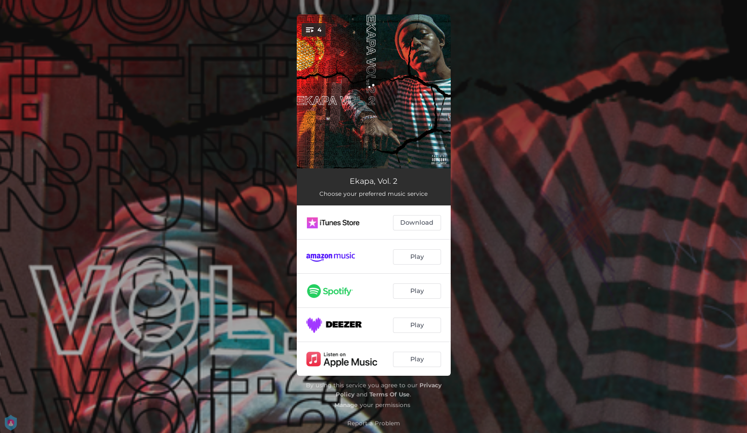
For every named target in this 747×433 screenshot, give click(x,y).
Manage (346, 404)
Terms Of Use (389, 394)
